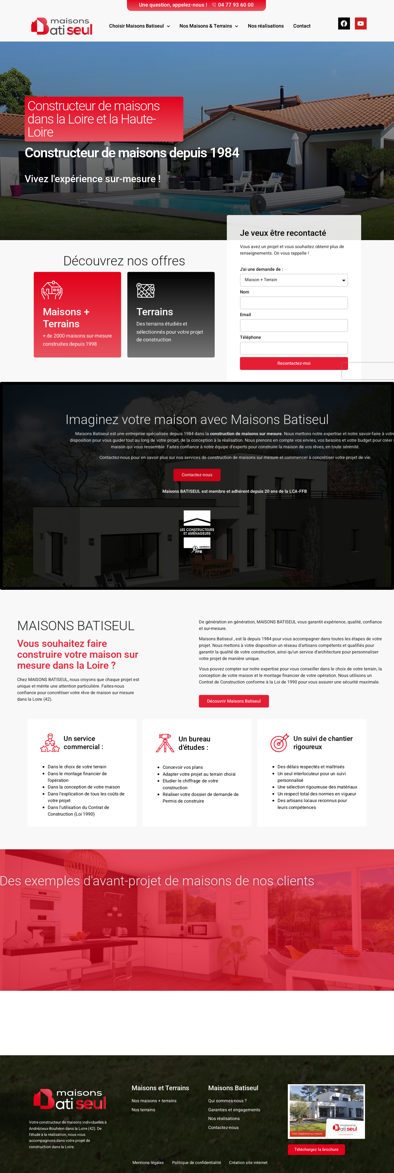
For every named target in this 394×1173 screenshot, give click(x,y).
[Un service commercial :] (51, 743)
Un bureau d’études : (195, 744)
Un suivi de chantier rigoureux (322, 743)
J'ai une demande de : (261, 363)
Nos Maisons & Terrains (208, 26)
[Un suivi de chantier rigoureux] (281, 743)
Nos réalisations (266, 26)
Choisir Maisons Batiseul (139, 26)
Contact (302, 26)
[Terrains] (147, 291)
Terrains (155, 313)
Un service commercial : (84, 743)
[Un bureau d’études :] (166, 744)
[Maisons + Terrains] (53, 291)
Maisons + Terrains (66, 319)
